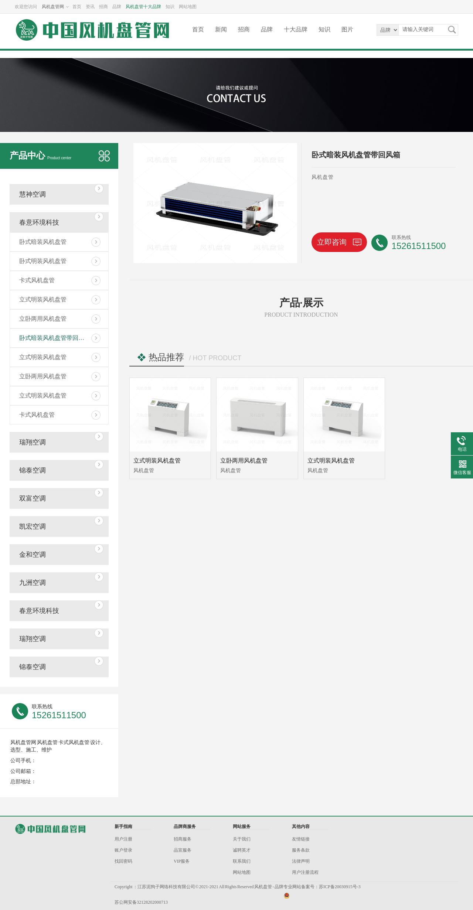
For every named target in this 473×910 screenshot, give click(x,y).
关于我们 (242, 839)
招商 (103, 6)
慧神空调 (32, 194)
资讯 (90, 6)
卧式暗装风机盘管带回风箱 (54, 338)
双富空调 (32, 498)
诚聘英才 (242, 850)
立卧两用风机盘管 (43, 319)
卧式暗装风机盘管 (43, 242)
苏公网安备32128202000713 (141, 902)
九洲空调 (32, 582)
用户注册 (123, 839)
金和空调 (32, 554)
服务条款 (301, 850)
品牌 (116, 6)
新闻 (221, 29)
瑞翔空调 (32, 442)
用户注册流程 (305, 872)
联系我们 (242, 861)
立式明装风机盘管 (43, 299)
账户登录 (123, 850)
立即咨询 (339, 242)
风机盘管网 (53, 6)
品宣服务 (182, 850)
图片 (347, 29)
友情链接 (301, 839)
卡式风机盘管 (37, 280)
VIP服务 (182, 861)
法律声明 (301, 861)
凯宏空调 (32, 526)
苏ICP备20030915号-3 (340, 886)
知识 (170, 6)
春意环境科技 (39, 222)
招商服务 (182, 839)
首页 (76, 6)
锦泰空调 (32, 470)
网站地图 (188, 6)
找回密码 (123, 861)
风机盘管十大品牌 (143, 6)
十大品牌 (295, 29)
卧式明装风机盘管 (43, 261)
